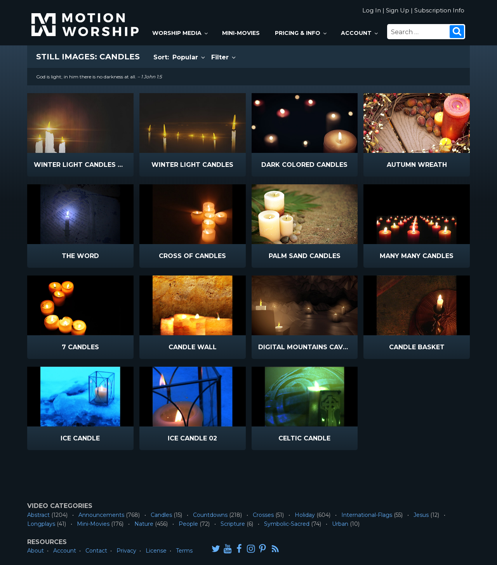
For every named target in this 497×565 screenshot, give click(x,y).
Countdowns (210, 514)
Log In (371, 10)
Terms (184, 550)
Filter (224, 57)
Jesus (421, 514)
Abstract (38, 514)
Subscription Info (439, 10)
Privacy (126, 550)
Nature (143, 523)
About (35, 550)
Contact (96, 550)
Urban (340, 523)
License (156, 550)
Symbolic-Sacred (286, 523)
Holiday (305, 514)
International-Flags (366, 514)
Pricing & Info (301, 32)
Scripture (233, 523)
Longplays (41, 523)
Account (360, 32)
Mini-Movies (241, 32)
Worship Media (180, 32)
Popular (189, 57)
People (188, 523)
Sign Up (397, 10)
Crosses (263, 514)
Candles (161, 514)
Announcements (101, 514)
